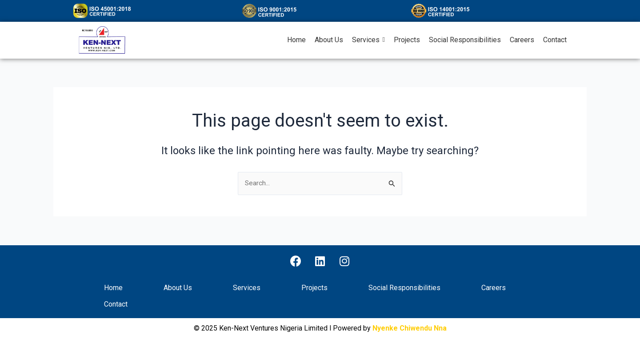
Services (246, 288)
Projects (314, 288)
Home (113, 288)
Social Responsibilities (404, 288)
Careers (493, 288)
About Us (178, 288)
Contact (116, 304)
